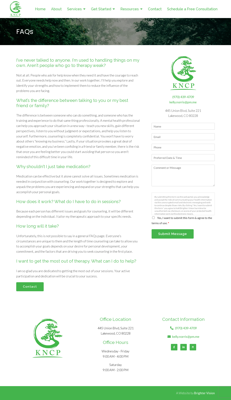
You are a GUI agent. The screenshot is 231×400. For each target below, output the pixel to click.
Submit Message (172, 234)
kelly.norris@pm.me (183, 102)
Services (74, 9)
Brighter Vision (204, 393)
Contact (155, 9)
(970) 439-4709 (183, 97)
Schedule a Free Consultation (192, 9)
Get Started (101, 9)
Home (40, 9)
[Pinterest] (193, 347)
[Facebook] (174, 347)
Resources (129, 9)
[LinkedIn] (183, 347)
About (56, 9)
